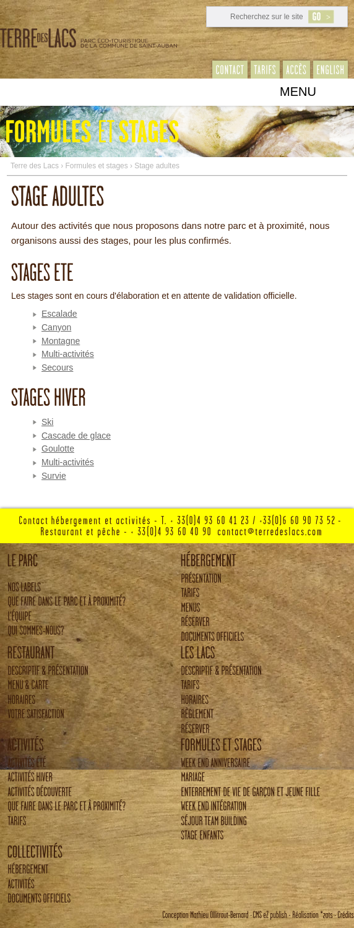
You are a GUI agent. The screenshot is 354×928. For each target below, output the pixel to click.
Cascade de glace (76, 435)
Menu (298, 91)
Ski (47, 422)
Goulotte (57, 448)
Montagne (60, 341)
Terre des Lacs (35, 165)
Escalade (59, 314)
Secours (57, 367)
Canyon (56, 327)
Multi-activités (67, 354)
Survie (53, 476)
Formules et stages (97, 165)
